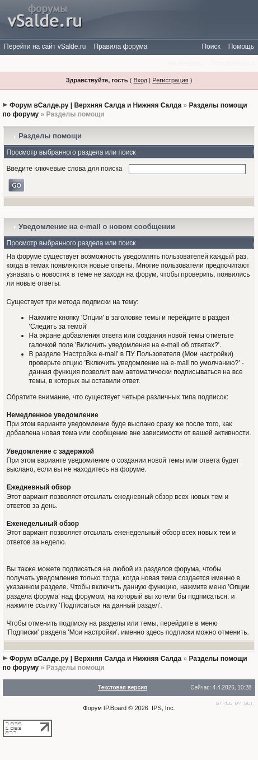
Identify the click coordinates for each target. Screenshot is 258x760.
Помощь (241, 46)
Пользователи (232, 63)
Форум (92, 708)
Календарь (185, 63)
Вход (140, 80)
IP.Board (115, 708)
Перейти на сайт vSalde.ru (45, 46)
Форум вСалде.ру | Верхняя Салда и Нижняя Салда (95, 105)
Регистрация (170, 80)
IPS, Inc (162, 708)
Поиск (210, 46)
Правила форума (120, 46)
